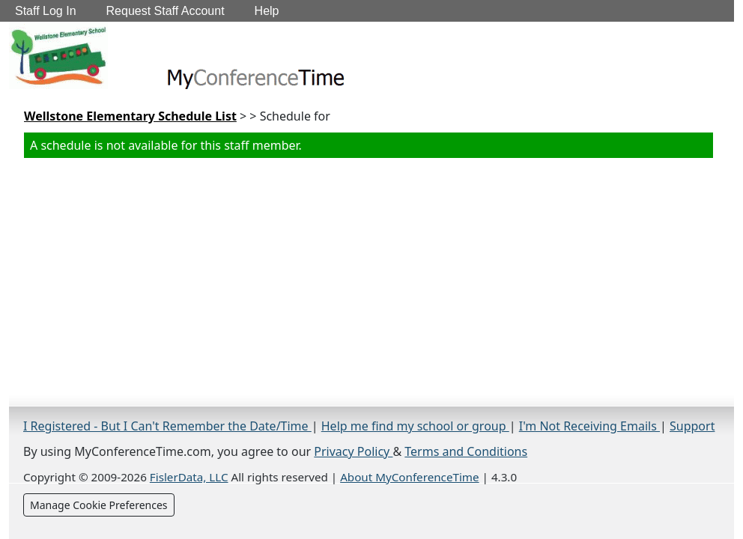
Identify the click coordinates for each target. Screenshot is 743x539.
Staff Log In (45, 10)
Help (267, 10)
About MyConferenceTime (409, 476)
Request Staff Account (165, 10)
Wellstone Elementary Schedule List (130, 116)
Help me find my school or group (415, 426)
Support (692, 426)
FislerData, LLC (189, 476)
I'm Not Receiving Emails (589, 426)
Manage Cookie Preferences (99, 505)
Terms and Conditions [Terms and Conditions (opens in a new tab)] (465, 451)
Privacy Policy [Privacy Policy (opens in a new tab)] (353, 451)
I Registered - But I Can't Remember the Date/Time (167, 426)
